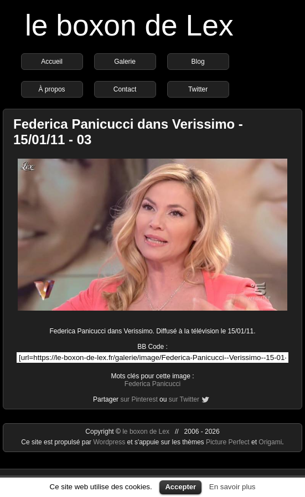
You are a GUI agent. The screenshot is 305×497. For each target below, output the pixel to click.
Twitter (198, 89)
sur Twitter (184, 399)
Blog (198, 61)
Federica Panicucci (152, 384)
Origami (270, 442)
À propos (52, 89)
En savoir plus (232, 487)
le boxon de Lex (129, 25)
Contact (124, 89)
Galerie (125, 61)
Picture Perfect (228, 442)
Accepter (180, 487)
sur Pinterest (138, 399)
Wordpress (110, 442)
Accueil (52, 61)
